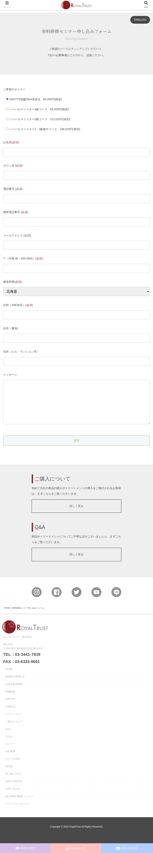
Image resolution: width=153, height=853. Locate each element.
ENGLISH (140, 19)
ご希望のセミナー (14, 89)
